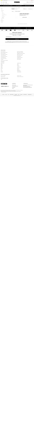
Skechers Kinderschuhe (3, 346)
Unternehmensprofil (19, 367)
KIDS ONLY (2, 363)
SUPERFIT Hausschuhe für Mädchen (4, 355)
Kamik (1, 364)
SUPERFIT (2, 360)
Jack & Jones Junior (19, 362)
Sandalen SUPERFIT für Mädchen (4, 349)
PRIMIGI (1, 359)
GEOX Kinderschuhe (19, 353)
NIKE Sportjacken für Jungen (20, 349)
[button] (25, 8)
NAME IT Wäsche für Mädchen (20, 347)
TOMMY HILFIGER (19, 366)
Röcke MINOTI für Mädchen (19, 352)
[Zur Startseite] (17, 2)
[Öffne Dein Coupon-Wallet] (27, 2)
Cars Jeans (18, 361)
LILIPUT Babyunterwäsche (19, 350)
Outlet (2, 0)
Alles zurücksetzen (17, 11)
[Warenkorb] (32, 2)
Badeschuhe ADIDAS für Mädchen (4, 347)
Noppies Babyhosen (19, 351)
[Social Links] (1, 374)
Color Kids (2, 367)
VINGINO (2, 361)
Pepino (17, 359)
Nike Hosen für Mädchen (3, 348)
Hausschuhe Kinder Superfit (3, 353)
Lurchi (1, 365)
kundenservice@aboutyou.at (12, 340)
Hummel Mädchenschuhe (3, 352)
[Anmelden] (28, 2)
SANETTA (18, 360)
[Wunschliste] (31, 2)
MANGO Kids (18, 365)
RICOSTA (2, 366)
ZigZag (1, 362)
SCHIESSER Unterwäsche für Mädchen (21, 348)
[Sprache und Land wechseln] (32, 0)
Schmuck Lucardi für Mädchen (20, 346)
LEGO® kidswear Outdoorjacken (4, 351)
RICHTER (18, 364)
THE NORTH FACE (19, 358)
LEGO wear (18, 363)
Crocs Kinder (2, 354)
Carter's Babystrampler (3, 350)
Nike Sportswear (2, 358)
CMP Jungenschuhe (19, 354)
